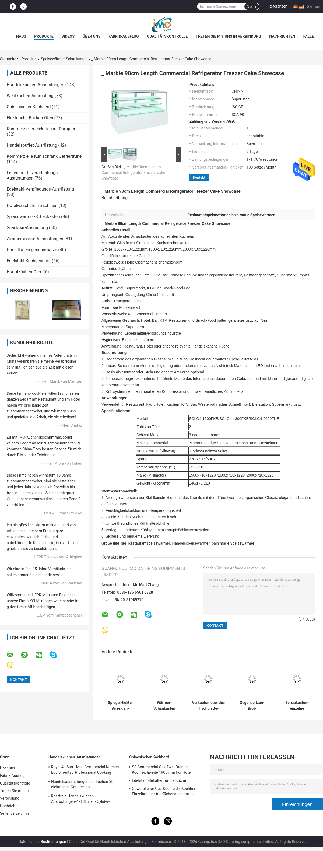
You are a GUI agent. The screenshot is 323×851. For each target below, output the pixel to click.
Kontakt (199, 178)
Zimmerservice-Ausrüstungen (35, 238)
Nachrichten (282, 36)
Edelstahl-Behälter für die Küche (159, 780)
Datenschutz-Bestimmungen (42, 841)
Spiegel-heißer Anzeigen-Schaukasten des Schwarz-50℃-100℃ (120, 706)
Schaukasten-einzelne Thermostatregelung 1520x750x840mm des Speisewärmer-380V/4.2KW (297, 706)
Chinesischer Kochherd (29, 106)
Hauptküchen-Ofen (25, 271)
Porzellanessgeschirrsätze (32, 249)
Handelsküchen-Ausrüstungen (35, 84)
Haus (21, 36)
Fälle (308, 36)
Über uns (91, 36)
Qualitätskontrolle (167, 36)
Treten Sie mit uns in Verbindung (228, 36)
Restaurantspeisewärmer (149, 543)
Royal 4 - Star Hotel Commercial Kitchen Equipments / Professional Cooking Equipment (85, 770)
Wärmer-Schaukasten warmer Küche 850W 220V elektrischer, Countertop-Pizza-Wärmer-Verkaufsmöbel (164, 706)
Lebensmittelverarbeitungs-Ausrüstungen (33, 175)
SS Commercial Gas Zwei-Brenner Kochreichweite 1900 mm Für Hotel (162, 770)
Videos (68, 36)
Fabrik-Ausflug (123, 36)
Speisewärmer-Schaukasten (64, 59)
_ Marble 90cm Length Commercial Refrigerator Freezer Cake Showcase (133, 172)
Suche (251, 6)
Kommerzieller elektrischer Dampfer (41, 128)
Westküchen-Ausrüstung (30, 95)
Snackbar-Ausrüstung (27, 227)
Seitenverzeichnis (15, 813)
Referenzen (277, 6)
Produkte (43, 36)
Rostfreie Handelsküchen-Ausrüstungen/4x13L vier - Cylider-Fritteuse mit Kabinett (80, 799)
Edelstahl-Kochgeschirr (29, 260)
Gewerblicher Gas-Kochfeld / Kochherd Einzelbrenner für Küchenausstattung (165, 791)
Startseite (8, 59)
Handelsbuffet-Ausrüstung (32, 145)
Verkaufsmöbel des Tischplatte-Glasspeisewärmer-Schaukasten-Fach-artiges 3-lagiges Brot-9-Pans (208, 706)
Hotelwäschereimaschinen (32, 205)
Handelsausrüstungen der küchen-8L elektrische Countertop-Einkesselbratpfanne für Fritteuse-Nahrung (87, 785)
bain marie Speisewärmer (233, 543)
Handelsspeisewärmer (191, 543)
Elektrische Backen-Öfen (30, 117)
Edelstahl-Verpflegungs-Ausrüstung (40, 189)
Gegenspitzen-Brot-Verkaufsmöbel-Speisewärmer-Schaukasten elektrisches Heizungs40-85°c (252, 706)
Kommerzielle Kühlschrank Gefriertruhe (44, 156)
